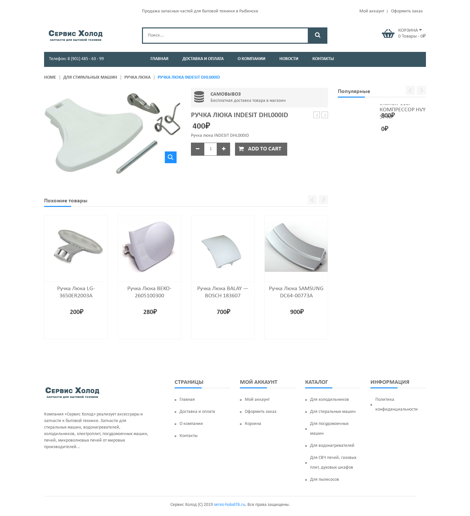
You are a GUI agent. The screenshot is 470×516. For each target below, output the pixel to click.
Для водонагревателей (332, 445)
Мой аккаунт (371, 11)
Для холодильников (329, 399)
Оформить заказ (407, 11)
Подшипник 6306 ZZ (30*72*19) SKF (317, 115)
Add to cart (264, 149)
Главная (187, 399)
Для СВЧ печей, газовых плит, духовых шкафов (333, 462)
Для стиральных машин (90, 77)
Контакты (188, 435)
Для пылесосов (324, 479)
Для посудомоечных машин (329, 428)
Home (50, 77)
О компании (191, 423)
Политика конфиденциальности (396, 404)
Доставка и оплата (197, 411)
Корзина (253, 423)
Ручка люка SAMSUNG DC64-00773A (325, 115)
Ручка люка (137, 77)
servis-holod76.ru (229, 504)
